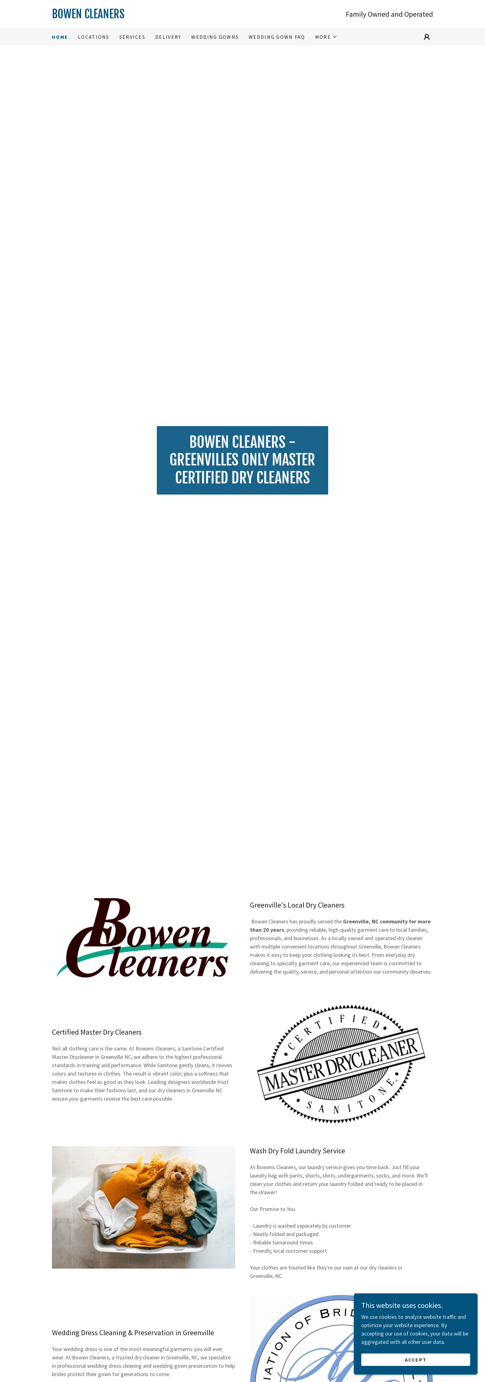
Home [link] (60, 37)
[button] (326, 37)
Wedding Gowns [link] (215, 37)
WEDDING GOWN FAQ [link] (277, 37)
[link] (147, 16)
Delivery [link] (168, 37)
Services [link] (132, 37)
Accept (416, 1364)
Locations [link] (93, 37)
